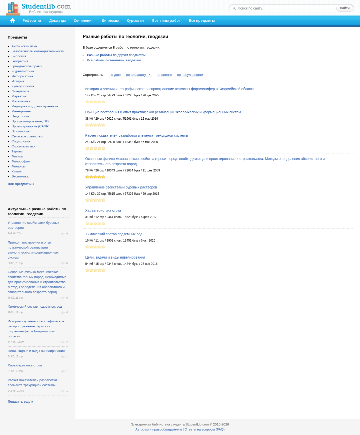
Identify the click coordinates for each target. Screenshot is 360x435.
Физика (17, 156)
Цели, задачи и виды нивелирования (115, 257)
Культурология (23, 86)
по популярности (190, 75)
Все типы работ (166, 20)
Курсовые (135, 20)
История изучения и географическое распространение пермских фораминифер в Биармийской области (169, 89)
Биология (19, 56)
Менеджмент (22, 111)
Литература (21, 91)
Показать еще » (20, 401)
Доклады (57, 20)
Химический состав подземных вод (113, 234)
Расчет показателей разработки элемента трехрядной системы (136, 135)
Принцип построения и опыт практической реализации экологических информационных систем (163, 112)
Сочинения (84, 20)
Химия (17, 171)
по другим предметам (116, 55)
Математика (21, 101)
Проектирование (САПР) (31, 126)
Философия (21, 161)
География (20, 61)
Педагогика (20, 116)
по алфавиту (136, 75)
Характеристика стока (103, 210)
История (18, 81)
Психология (21, 131)
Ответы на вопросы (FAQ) (204, 429)
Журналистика (23, 71)
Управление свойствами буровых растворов (121, 187)
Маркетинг (20, 96)
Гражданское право (27, 66)
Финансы (19, 166)
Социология (21, 141)
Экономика (20, 176)
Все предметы (202, 20)
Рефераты (32, 20)
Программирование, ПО (30, 121)
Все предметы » (21, 184)
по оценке (164, 75)
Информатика (22, 76)
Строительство (23, 146)
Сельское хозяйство (27, 136)
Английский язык (24, 46)
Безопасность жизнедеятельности (38, 51)
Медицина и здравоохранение (35, 106)
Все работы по (114, 60)
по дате (115, 75)
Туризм (17, 151)
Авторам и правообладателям (159, 429)
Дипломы (110, 20)
